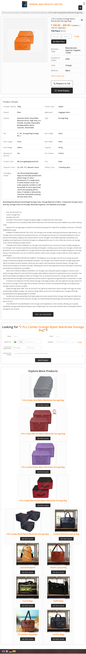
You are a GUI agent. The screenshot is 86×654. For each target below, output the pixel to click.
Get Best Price (59, 41)
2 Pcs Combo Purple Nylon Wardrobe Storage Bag (43, 467)
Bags (17, 13)
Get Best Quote (43, 405)
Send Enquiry (62, 90)
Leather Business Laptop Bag (66, 534)
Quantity (50, 342)
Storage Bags (24, 13)
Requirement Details (7, 354)
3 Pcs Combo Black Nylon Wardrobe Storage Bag (27, 534)
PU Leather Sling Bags (27, 634)
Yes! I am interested (43, 314)
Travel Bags (27, 601)
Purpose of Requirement (7, 347)
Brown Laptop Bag (58, 567)
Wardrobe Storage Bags (39, 13)
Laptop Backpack (27, 567)
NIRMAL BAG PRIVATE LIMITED (45, 4)
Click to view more (57, 76)
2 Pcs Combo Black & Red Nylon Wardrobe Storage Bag (43, 500)
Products (11, 13)
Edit (76, 36)
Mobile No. (7, 342)
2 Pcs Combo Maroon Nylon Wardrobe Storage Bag (43, 434)
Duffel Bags (58, 601)
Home (4, 13)
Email (51, 336)
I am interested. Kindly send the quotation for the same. (47, 354)
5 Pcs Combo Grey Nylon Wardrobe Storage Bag (43, 400)
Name (9, 336)
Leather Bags (58, 634)
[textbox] (67, 36)
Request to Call (62, 83)
